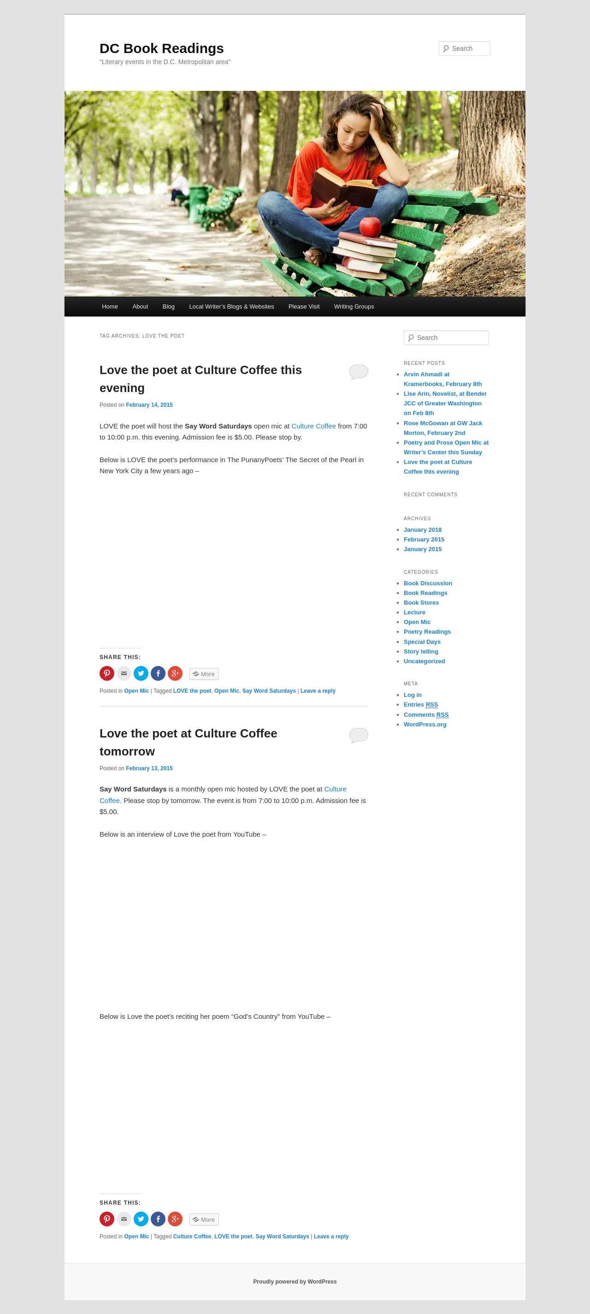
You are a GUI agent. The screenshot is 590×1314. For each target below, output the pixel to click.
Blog (169, 306)
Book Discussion (428, 583)
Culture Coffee (314, 426)
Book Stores (421, 602)
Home (110, 306)
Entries (421, 704)
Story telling (421, 651)
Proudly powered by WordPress (294, 1281)
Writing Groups (354, 306)
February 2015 (424, 539)
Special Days (422, 641)
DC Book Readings (162, 48)
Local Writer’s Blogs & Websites (231, 306)
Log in (413, 694)
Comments (426, 715)
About (140, 306)
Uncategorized (424, 661)
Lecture (414, 612)
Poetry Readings (427, 631)
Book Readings (426, 592)
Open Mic (136, 691)
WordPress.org (425, 724)
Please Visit (304, 306)
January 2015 (423, 549)
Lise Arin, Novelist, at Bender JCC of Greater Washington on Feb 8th (445, 403)
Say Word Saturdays (269, 691)
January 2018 (423, 529)
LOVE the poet (192, 691)
